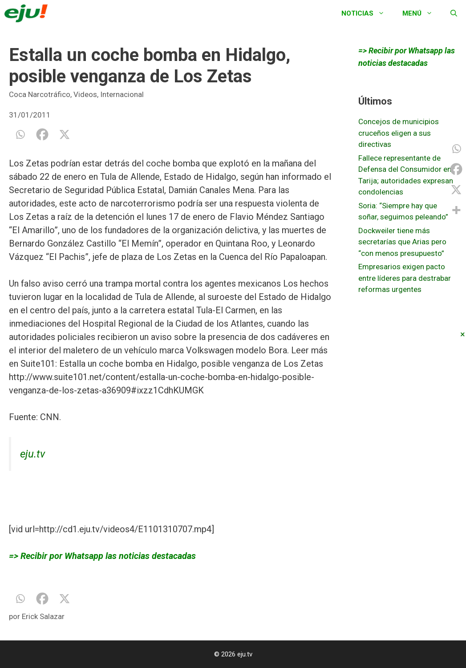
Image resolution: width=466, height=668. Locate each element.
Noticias (367, 13)
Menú (422, 13)
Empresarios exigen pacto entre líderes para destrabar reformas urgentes (404, 278)
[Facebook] (42, 134)
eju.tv (32, 454)
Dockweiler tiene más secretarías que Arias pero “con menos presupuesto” (402, 242)
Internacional (122, 94)
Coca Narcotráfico (39, 94)
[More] (456, 210)
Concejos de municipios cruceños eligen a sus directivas (398, 133)
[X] (64, 134)
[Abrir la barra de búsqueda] (454, 13)
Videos (85, 94)
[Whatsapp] (20, 134)
